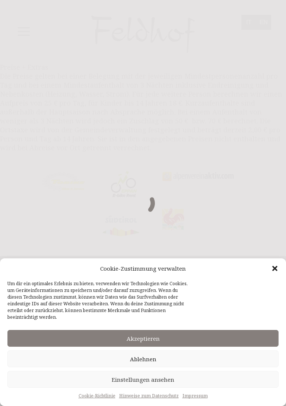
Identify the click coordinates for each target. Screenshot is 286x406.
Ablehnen (143, 359)
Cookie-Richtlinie (97, 396)
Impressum (195, 396)
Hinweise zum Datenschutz (149, 396)
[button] (275, 268)
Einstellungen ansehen (143, 379)
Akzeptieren (143, 338)
